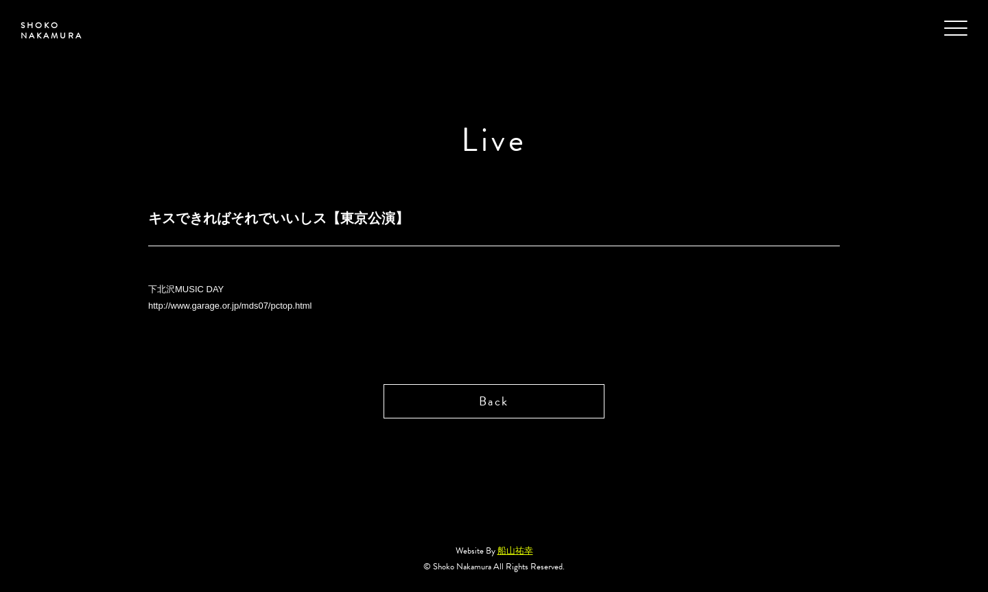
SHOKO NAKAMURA (52, 30)
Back (493, 401)
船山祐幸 (515, 551)
